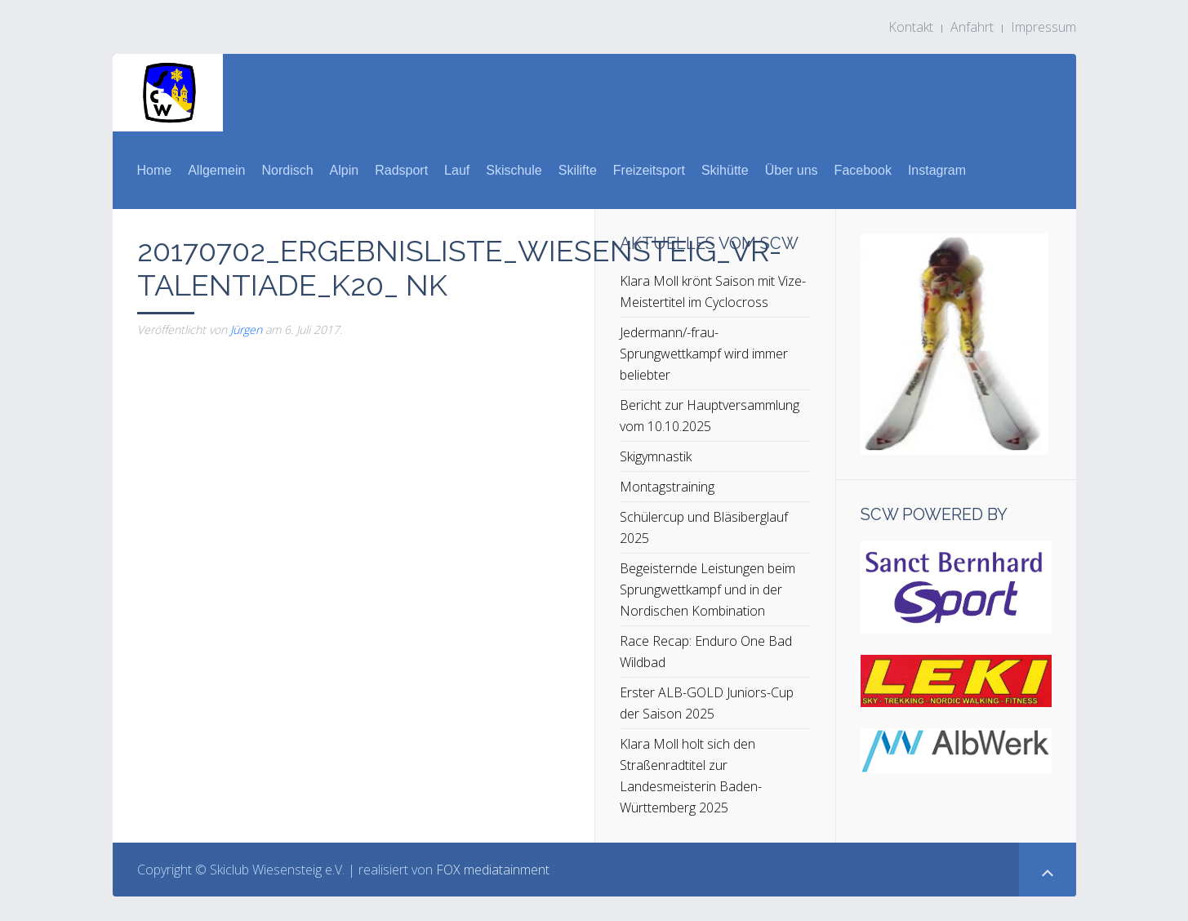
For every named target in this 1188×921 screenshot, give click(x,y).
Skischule (513, 170)
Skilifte (577, 170)
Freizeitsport (649, 170)
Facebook (863, 170)
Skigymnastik (656, 456)
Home (154, 170)
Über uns (791, 170)
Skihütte (725, 170)
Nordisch (287, 170)
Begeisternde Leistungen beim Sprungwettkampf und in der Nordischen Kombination (707, 589)
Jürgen (246, 329)
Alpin (344, 170)
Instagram (937, 170)
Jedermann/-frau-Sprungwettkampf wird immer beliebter (704, 353)
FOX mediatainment (493, 870)
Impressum (1043, 27)
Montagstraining (667, 487)
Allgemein (216, 170)
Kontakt (910, 27)
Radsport (401, 170)
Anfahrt (972, 27)
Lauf (456, 170)
